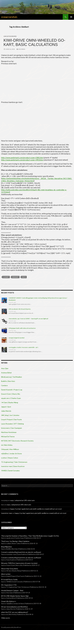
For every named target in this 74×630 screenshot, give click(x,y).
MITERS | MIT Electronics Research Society (17, 441)
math (24, 277)
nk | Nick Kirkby (6, 445)
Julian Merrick (6, 411)
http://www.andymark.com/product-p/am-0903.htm (22, 160)
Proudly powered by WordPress (11, 627)
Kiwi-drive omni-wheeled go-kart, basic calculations (34, 42)
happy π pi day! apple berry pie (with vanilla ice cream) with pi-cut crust (36, 509)
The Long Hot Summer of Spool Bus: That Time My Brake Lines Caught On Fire (30, 536)
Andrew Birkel (6, 373)
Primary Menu (71, 17)
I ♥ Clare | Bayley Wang (9, 402)
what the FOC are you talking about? (14, 612)
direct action (5, 574)
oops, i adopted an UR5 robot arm (22, 500)
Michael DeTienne (8, 436)
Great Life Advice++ (8, 601)
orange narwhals (9, 17)
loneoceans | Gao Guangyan (11, 428)
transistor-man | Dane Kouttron (13, 466)
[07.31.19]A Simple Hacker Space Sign (15, 596)
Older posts (5, 618)
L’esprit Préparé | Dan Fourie (11, 419)
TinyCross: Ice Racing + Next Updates (15, 541)
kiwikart (15, 277)
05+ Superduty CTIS (8, 585)
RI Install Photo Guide (9, 579)
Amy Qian (4, 368)
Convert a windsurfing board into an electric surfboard (21, 552)
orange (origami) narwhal (16, 338)
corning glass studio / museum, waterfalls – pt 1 (23, 347)
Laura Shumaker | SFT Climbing (12, 424)
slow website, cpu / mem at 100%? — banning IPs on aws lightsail (28, 318)
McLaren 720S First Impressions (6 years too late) (19, 563)
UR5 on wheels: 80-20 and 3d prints (20, 309)
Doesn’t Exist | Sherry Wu (10, 394)
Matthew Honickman (8, 432)
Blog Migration (6, 547)
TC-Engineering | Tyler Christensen (14, 462)
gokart (6, 277)
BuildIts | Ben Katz (8, 381)
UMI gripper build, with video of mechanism (22, 328)
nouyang (21, 49)
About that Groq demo (9, 569)
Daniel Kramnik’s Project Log (11, 390)
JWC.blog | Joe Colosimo (10, 415)
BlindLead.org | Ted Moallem (11, 377)
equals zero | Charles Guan (11, 398)
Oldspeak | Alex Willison (10, 449)
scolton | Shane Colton (9, 458)
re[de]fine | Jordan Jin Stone (11, 454)
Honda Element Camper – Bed (12, 590)
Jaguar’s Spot (6, 407)
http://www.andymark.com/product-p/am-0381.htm (22, 157)
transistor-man (6, 513)
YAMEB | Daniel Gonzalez (10, 471)
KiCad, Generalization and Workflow (14, 607)
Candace (4, 385)
